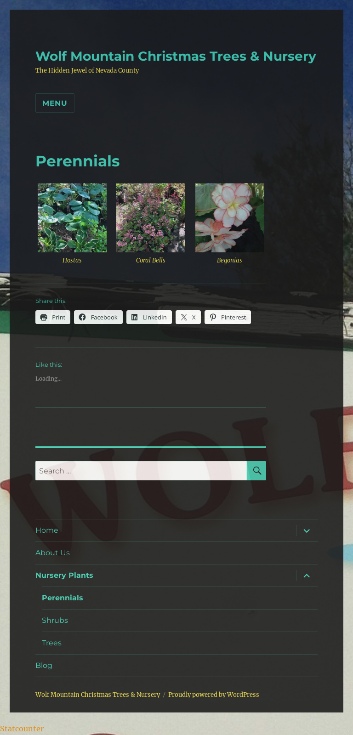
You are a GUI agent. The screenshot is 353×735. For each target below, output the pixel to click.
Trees (52, 642)
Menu (55, 103)
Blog (43, 665)
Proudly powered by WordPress (213, 695)
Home (46, 530)
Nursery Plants (64, 575)
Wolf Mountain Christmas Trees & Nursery (175, 56)
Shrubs (55, 620)
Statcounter (22, 728)
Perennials (62, 597)
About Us (52, 552)
